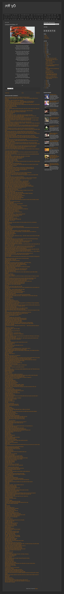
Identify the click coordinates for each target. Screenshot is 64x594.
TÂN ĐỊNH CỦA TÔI (53, 94)
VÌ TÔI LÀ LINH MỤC (8, 107)
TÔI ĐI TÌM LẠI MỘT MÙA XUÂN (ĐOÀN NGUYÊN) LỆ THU (15, 282)
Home (23, 92)
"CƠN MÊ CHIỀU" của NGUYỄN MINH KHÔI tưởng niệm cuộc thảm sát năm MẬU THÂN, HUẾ (20, 386)
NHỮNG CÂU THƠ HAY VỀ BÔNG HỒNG (12, 532)
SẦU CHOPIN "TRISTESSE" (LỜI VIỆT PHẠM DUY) (13, 158)
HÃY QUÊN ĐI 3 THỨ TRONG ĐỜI (10, 524)
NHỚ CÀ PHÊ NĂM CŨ (9, 480)
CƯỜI (55, 14)
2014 (46, 52)
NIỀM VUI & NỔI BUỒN (9, 497)
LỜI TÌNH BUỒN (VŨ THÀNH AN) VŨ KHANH (12, 201)
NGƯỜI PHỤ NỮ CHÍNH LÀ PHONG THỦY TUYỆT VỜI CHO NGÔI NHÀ (17, 479)
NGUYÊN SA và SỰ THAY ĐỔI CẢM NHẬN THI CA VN (14, 345)
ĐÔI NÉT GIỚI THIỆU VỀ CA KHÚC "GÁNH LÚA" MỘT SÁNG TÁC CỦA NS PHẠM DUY (19, 168)
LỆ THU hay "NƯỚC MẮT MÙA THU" (11, 356)
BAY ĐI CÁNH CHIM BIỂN (9, 202)
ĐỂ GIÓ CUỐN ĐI (8, 341)
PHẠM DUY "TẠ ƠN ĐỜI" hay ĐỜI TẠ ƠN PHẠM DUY (14, 374)
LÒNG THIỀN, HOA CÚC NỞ (10, 220)
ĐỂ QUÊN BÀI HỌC (8, 434)
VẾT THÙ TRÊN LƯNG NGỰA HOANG (11, 382)
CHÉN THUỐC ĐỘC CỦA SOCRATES (11, 442)
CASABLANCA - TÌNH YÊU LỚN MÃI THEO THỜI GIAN (14, 100)
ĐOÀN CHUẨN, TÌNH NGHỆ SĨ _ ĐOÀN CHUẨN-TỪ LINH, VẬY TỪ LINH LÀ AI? (18, 178)
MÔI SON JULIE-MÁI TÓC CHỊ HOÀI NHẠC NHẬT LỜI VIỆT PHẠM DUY (17, 254)
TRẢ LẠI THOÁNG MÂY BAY (9, 556)
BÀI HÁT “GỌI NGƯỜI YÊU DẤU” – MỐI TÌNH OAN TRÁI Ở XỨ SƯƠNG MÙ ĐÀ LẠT (19, 247)
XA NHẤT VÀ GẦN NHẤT (9, 217)
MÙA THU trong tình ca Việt (9, 388)
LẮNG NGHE (7, 499)
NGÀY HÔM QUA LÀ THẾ (9, 234)
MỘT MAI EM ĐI (7, 298)
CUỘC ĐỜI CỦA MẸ (8, 407)
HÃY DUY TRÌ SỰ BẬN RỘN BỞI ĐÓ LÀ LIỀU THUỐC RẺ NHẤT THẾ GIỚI (17, 230)
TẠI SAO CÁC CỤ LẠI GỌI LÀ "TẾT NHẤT (12, 464)
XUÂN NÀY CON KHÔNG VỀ (10, 112)
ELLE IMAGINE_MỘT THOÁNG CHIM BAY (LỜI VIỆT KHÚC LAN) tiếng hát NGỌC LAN (19, 167)
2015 (46, 51)
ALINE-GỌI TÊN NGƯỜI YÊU (10, 343)
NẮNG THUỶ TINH (8, 329)
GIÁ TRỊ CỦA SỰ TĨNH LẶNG (10, 401)
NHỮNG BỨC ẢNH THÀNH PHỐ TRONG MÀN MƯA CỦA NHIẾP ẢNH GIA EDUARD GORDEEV (21, 411)
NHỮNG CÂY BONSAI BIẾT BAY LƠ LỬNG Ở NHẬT (13, 455)
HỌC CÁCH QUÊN (8, 255)
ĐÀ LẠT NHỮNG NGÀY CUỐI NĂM (11, 439)
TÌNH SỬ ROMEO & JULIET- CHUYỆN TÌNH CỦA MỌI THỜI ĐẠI (15, 349)
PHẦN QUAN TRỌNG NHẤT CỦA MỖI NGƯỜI (12, 265)
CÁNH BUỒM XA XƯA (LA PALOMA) (11, 204)
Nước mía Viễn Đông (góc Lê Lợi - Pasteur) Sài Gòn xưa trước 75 (15, 421)
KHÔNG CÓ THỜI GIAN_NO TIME (10, 485)
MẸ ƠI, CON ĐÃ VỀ (8, 331)
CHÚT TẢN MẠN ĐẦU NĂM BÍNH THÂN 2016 (12, 469)
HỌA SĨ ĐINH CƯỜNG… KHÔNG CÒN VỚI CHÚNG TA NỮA (15, 514)
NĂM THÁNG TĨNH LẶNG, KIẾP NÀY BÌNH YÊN (13, 219)
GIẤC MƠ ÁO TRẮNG (8, 500)
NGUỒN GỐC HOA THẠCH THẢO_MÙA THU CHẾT (13, 286)
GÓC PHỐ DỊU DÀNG (8, 541)
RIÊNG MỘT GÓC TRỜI (50, 72)
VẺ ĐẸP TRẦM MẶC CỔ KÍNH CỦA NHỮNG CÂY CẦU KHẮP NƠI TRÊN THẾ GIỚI (18, 481)
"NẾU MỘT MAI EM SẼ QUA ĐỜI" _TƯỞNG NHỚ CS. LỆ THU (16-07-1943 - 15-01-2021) (19, 135)
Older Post (38, 92)
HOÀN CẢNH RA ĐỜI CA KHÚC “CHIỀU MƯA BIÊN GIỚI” (14, 157)
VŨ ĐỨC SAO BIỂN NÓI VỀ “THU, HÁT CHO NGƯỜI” (14, 203)
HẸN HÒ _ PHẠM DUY (8, 352)
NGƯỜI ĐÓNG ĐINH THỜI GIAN (10, 233)
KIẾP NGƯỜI (7, 406)
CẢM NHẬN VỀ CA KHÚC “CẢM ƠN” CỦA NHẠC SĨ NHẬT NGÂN (16, 280)
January (47, 86)
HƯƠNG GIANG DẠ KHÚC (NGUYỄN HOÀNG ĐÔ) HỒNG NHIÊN (16, 139)
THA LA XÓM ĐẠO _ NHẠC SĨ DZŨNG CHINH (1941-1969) (15, 289)
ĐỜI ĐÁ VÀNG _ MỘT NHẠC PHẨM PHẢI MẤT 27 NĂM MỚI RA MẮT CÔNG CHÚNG (19, 323)
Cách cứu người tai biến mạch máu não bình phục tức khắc (14, 473)
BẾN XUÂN (7, 354)
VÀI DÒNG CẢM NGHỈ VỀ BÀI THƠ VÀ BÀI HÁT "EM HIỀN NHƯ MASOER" (17, 266)
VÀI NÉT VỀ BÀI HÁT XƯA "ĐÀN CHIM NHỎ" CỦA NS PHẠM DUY (16, 169)
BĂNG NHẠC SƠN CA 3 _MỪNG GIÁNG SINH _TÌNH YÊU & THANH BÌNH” (17, 156)
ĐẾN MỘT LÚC (7, 261)
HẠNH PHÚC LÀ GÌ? (8, 223)
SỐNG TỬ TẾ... (7, 224)
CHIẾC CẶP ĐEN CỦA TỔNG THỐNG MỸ (12, 467)
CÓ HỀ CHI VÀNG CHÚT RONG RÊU (11, 516)
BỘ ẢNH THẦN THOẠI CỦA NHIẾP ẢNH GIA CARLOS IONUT (15, 548)
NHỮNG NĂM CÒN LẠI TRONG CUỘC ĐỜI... (12, 260)
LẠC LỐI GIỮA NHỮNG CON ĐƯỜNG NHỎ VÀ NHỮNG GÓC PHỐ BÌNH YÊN (18, 494)
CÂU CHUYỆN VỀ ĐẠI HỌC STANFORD (11, 508)
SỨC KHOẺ (14, 19)
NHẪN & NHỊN (7, 443)
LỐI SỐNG (31, 17)
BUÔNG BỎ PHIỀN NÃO (9, 393)
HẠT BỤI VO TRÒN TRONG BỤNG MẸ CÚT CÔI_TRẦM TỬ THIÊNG (16, 308)
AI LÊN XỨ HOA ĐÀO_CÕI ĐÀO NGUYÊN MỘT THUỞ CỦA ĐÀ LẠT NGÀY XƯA (18, 281)
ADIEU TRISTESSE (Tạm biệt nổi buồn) (11, 189)
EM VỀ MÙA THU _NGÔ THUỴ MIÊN (11, 159)
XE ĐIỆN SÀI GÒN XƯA (9, 449)
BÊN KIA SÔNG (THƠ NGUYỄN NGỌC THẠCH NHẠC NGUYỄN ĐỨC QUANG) (18, 185)
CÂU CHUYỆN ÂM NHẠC (38, 14)
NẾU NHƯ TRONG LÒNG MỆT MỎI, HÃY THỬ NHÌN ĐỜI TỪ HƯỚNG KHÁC (17, 430)
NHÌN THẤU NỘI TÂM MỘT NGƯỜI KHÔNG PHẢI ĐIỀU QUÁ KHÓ (16, 416)
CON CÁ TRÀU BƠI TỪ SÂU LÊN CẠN (11, 510)
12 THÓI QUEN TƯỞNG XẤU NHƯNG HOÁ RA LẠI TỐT (14, 390)
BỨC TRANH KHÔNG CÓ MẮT (10, 495)
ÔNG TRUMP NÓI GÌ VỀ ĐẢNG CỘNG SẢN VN (13, 389)
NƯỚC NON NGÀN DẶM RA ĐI (10, 380)
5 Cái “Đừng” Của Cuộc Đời (9, 403)
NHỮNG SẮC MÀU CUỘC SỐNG (10, 562)
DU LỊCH (5, 17)
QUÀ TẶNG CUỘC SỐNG (51, 17)
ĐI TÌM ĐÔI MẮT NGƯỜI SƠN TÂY (10, 381)
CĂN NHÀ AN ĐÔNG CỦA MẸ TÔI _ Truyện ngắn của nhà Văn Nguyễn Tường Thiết (18, 114)
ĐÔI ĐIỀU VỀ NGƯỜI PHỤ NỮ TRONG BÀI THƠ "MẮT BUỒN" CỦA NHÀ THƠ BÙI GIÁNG (20, 563)
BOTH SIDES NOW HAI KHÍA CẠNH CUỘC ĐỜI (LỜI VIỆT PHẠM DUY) (17, 184)
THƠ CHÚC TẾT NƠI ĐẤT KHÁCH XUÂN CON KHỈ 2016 (14, 468)
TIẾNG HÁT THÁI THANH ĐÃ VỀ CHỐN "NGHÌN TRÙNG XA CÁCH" (16, 342)
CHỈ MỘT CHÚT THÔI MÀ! (9, 568)
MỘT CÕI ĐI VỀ (7, 340)
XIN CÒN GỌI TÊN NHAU (9, 299)
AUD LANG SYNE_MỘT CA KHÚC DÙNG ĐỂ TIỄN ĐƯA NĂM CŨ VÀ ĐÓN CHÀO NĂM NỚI (20, 493)
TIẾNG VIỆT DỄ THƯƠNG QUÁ (10, 564)
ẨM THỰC (16, 14)
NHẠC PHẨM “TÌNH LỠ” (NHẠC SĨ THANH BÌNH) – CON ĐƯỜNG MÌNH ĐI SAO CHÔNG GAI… (21, 231)
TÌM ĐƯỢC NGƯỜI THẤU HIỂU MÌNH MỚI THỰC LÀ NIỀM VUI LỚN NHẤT (17, 409)
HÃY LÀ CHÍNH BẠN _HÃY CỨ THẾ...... (11, 218)
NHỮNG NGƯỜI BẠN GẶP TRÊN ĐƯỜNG (12, 447)
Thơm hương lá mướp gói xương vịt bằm (11, 503)
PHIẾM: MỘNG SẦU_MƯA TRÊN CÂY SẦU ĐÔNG (13, 320)
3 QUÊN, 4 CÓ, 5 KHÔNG (9, 441)
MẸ (37, 17)
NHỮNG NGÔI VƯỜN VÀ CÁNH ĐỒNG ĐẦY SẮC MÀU (14, 570)
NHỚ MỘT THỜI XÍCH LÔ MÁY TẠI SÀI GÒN (12, 448)
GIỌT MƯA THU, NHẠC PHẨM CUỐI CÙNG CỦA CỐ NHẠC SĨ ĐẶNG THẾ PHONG (19, 193)
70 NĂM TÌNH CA (7, 14)
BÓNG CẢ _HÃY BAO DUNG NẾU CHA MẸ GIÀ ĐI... (13, 196)
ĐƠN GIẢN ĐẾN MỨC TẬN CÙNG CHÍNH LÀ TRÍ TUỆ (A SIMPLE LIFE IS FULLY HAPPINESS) (21, 222)
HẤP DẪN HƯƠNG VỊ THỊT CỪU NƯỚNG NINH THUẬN (14, 540)
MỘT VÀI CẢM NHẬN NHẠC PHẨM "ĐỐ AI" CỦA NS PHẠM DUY (15, 269)
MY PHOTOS (47, 38)
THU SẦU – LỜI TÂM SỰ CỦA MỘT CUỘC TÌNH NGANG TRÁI (15, 187)
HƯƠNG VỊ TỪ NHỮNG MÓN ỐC (51, 76)
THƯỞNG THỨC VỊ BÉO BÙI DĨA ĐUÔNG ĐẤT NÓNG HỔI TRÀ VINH (16, 502)
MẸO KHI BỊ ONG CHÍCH (9, 432)
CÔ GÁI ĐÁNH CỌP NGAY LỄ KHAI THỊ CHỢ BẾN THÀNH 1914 (15, 451)
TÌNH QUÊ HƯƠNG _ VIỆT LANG (10, 259)
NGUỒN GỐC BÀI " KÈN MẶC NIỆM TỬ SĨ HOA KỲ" (13, 569)
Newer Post (7, 92)
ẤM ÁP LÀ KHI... (7, 505)
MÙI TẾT (6, 466)
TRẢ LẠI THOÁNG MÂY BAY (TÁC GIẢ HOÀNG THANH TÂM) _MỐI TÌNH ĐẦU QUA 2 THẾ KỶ (20, 132)
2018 (46, 47)
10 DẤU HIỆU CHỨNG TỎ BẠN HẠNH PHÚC (12, 392)
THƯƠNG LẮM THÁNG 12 (9, 560)
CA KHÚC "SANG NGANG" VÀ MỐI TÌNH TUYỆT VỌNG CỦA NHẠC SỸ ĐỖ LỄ (18, 358)
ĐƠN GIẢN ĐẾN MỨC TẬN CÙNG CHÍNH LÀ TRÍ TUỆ (14, 456)
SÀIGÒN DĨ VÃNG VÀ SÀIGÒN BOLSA (11, 477)
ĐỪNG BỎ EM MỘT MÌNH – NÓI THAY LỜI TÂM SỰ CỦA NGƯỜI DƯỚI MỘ (17, 294)
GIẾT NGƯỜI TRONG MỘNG (10, 232)
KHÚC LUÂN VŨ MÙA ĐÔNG (10, 537)
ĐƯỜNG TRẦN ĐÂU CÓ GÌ (9, 371)
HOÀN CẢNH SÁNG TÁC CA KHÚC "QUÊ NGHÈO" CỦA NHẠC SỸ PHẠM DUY (18, 377)
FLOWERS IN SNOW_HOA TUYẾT (11, 492)
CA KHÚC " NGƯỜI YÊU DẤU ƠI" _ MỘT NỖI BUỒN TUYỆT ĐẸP (16, 264)
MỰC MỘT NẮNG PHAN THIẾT (10, 534)
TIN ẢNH (39, 19)
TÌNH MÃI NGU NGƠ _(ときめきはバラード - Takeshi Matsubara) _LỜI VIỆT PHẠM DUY (19, 101)
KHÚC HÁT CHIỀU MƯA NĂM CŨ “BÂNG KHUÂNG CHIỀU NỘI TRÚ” (16, 579)
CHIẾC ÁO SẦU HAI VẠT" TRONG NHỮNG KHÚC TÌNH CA (15, 417)
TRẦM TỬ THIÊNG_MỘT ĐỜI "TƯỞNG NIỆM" (12, 536)
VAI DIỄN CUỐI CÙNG (8, 522)
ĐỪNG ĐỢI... (7, 221)
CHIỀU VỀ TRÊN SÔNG (9, 379)
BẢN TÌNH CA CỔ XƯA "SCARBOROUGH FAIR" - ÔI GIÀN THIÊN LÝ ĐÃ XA (17, 348)
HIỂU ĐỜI (6, 402)
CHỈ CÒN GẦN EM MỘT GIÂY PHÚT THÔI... (12, 301)
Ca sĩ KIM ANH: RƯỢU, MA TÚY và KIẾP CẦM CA (13, 314)
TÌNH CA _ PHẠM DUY (9, 372)
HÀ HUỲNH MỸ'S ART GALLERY (51, 58)
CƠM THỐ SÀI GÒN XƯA (9, 450)
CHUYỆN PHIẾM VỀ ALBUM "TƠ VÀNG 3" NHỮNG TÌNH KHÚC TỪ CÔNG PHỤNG (19, 322)
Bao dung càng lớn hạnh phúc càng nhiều (12, 404)
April (46, 81)
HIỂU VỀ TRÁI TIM (14, 17)
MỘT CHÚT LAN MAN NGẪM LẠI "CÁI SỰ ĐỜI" (13, 513)
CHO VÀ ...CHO (7, 517)
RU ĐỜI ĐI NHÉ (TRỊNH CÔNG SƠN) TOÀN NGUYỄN (14, 192)
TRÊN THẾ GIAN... (8, 225)
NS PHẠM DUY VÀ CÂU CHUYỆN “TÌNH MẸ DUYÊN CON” (15, 283)
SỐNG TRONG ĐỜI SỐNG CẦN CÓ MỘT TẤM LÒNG (52, 60)
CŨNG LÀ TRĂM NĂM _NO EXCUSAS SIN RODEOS (14, 207)
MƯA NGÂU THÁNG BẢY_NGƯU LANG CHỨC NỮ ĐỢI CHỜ (15, 309)
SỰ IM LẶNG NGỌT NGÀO (9, 561)
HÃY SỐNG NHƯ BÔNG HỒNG (10, 267)
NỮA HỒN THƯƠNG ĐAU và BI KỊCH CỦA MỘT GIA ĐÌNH (14, 360)
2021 (46, 44)
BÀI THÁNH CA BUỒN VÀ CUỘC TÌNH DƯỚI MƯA (13, 290)
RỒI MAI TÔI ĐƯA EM (8, 296)
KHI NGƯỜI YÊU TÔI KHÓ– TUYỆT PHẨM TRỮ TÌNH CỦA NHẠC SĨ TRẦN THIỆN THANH (20, 246)
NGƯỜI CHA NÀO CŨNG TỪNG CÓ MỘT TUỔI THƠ (52, 78)
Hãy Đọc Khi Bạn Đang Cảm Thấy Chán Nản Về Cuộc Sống (14, 418)
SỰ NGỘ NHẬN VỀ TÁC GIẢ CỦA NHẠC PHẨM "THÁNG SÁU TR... (51, 74)
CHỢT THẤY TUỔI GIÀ (9, 387)
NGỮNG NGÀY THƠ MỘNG (9, 324)
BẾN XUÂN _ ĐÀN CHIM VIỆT (10, 171)
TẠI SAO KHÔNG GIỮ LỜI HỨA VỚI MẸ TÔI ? (12, 361)
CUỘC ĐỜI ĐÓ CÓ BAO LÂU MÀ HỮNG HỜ (12, 330)
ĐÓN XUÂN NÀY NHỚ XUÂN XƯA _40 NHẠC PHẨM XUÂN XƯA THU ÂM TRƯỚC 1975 (19, 131)
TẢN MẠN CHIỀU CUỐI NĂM (10, 462)
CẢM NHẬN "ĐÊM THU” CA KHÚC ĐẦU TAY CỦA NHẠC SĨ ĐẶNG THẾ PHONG (18, 172)
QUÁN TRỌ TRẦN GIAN (9, 423)
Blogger (36, 588)
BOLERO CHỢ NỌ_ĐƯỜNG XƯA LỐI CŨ (12, 315)
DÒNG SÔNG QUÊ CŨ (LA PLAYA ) (11, 165)
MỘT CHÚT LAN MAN (8, 436)
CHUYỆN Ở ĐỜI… (8, 433)
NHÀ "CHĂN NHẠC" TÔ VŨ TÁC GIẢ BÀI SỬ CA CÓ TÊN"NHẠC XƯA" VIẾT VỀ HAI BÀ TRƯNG (21, 142)
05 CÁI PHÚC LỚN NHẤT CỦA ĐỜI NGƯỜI (12, 415)
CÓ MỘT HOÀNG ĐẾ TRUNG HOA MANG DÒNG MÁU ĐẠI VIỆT (16, 318)
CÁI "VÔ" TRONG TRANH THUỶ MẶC (11, 391)
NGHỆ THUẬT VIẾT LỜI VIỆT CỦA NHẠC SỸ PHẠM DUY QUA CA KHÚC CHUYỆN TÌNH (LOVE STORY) (22, 357)
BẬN (5, 504)
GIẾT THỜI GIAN (8, 566)
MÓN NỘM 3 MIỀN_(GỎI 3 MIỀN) (10, 539)
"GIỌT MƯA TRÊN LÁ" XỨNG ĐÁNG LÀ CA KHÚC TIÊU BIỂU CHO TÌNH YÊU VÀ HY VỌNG (20, 136)
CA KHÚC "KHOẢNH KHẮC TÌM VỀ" (11, 106)
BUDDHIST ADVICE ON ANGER (10, 412)
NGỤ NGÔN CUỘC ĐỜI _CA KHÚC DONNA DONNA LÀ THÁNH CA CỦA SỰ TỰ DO (19, 190)
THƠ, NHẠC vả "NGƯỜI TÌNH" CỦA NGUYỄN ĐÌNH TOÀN (14, 376)
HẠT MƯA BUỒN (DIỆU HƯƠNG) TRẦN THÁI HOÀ (13, 215)
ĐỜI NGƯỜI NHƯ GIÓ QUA (9, 370)
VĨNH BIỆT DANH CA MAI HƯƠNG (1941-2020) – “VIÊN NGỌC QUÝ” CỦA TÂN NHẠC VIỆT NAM (21, 295)
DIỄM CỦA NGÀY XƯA (8, 347)
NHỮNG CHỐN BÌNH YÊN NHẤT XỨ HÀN (12, 531)
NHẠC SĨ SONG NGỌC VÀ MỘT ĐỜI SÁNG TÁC (13, 431)
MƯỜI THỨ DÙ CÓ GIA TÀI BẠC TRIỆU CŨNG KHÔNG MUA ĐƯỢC (16, 440)
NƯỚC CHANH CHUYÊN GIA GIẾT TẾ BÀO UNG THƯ (14, 422)
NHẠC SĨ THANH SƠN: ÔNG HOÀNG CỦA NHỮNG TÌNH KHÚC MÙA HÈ (17, 97)
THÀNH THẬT (7, 483)
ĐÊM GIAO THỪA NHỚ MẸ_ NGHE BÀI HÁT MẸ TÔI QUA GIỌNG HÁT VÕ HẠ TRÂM (19, 279)
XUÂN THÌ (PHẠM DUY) (9, 166)
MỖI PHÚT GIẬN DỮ (8, 557)
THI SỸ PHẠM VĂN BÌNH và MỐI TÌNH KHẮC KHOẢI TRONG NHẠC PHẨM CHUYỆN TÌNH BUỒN (21, 375)
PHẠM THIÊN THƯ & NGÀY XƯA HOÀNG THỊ (12, 355)
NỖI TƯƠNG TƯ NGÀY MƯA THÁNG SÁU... (12, 216)
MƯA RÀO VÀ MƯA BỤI (9, 472)
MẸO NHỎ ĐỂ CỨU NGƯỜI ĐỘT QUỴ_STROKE (54, 101)
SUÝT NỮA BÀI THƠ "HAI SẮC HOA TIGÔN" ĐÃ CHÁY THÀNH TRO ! (16, 496)
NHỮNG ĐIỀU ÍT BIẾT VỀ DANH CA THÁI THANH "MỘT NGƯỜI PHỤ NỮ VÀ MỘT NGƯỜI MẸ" (21, 145)
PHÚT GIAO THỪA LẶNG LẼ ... (10, 353)
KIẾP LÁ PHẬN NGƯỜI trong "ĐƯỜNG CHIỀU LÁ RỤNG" (14, 384)
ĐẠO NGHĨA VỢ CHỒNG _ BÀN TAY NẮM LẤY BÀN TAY (14, 484)
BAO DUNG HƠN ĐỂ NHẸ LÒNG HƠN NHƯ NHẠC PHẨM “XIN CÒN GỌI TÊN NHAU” (19, 102)
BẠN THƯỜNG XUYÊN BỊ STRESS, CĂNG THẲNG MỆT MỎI (15, 263)
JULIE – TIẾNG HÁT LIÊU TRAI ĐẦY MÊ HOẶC (13, 284)
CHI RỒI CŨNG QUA (8, 553)
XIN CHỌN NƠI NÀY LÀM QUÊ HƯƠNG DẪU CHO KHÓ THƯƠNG (16, 173)
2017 (46, 48)
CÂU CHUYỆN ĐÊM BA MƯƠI (10, 438)
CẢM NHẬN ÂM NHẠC (25, 14)
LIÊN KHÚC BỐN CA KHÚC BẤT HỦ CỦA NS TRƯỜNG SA (15, 291)
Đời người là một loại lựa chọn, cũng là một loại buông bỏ (14, 446)
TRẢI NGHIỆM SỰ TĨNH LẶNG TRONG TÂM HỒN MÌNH (14, 226)
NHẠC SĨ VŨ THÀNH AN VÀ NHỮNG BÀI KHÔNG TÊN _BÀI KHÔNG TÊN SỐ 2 (18, 122)
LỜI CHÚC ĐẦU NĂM (8, 463)
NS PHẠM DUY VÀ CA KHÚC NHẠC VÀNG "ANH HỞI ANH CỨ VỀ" (16, 268)
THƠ (33, 19)
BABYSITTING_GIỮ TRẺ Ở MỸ (10, 509)
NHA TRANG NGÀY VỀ (9, 113)
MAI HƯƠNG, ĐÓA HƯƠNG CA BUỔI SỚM (12, 170)
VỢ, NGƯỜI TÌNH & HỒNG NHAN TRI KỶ (12, 512)
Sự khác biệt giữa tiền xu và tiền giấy (11, 525)
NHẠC (42, 17)
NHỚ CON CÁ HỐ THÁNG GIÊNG (10, 555)
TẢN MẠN (22, 19)
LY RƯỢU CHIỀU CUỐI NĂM (10, 461)
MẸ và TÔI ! (7, 285)
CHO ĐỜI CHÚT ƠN (8, 373)
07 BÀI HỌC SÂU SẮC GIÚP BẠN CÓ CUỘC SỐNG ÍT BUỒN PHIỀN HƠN (17, 471)
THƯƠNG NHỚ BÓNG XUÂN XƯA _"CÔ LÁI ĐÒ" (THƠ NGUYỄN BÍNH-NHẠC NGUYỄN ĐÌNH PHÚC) (22, 125)
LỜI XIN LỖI (7, 419)
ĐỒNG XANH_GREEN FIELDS (10, 191)
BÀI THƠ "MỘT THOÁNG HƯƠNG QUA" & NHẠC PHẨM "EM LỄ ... (52, 65)
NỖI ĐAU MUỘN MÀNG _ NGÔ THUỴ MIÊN (12, 328)
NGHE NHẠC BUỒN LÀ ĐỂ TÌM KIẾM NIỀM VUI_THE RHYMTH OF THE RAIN (18, 312)
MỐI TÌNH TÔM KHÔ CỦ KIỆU (10, 414)
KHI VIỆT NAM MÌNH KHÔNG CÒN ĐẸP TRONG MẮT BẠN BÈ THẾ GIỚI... (17, 558)
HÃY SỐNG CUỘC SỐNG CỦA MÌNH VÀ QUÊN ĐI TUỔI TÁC (15, 545)
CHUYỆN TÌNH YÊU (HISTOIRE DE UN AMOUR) (13, 206)
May (46, 80)
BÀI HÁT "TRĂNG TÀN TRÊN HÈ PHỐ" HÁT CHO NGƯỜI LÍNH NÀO (16, 313)
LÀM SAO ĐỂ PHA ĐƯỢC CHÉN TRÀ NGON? (12, 529)
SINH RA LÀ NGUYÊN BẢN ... (10, 511)
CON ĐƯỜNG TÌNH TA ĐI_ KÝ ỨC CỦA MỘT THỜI (13, 362)
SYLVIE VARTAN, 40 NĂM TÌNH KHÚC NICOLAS (13, 542)
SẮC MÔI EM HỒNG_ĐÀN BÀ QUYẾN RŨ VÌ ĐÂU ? (13, 321)
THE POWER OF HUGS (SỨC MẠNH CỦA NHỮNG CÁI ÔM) (15, 571)
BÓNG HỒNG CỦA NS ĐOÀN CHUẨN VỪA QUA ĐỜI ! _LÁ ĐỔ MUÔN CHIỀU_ (18, 262)
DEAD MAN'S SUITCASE (9, 476)
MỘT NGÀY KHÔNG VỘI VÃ (9, 507)
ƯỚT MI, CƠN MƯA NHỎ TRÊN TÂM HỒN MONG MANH (14, 116)
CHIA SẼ (48, 14)
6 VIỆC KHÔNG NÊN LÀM (9, 559)
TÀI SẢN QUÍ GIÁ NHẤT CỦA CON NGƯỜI (12, 567)
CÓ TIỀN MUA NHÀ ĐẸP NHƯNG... (11, 498)
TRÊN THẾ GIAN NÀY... (9, 577)
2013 (46, 87)
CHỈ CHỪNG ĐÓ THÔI (8, 344)
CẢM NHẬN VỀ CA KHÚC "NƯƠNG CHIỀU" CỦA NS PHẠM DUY (16, 319)
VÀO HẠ (47, 67)
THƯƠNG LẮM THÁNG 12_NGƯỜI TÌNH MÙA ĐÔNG (14, 292)
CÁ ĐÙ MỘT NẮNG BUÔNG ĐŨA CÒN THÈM (12, 501)
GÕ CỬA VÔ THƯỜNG (9, 400)
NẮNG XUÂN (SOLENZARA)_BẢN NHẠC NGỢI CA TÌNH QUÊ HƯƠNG (17, 258)
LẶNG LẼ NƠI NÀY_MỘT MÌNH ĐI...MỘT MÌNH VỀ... (13, 338)
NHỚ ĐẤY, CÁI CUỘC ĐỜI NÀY (10, 420)
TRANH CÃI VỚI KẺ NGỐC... (10, 526)
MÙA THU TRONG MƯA (9, 297)
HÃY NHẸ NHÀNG (8, 452)
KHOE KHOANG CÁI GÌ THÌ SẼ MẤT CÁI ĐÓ (12, 487)
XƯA (54, 19)
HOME (46, 35)
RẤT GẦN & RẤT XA (8, 530)
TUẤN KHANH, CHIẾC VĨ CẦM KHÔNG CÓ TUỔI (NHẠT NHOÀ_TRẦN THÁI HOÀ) (18, 110)
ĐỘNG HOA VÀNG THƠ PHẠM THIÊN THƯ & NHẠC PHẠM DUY (16, 248)
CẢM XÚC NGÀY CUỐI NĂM (10, 454)
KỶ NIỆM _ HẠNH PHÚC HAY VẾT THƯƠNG (12, 535)
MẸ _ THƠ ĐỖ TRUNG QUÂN (10, 533)
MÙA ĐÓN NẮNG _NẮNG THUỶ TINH (11, 160)
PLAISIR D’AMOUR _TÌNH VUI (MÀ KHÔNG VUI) (13, 163)
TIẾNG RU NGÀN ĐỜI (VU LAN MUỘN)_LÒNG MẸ (13, 194)
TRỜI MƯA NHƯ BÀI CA (9, 424)
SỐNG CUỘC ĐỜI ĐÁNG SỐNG (10, 270)
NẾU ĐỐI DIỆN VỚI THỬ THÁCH (10, 565)
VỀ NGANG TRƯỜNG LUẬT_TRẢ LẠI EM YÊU (13, 317)
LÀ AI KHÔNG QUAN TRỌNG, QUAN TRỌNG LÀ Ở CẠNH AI (15, 474)
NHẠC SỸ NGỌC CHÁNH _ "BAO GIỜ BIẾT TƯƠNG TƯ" (14, 385)
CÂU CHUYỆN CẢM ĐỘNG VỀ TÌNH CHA (12, 405)
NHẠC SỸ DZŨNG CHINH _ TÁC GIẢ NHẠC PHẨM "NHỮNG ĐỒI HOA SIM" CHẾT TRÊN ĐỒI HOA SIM (22, 369)
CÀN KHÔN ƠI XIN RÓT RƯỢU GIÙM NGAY (12, 515)
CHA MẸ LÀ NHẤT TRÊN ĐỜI (10, 435)
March (47, 83)
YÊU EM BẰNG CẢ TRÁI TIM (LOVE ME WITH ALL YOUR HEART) (16, 205)
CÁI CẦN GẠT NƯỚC (8, 229)
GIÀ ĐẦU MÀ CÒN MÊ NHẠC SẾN (10, 307)
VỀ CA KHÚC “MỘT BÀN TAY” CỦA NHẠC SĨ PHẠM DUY (14, 176)
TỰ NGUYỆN (7, 482)
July (46, 55)
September (48, 54)
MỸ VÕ (10, 6)
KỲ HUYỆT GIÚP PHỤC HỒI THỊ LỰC (11, 413)
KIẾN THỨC (23, 17)
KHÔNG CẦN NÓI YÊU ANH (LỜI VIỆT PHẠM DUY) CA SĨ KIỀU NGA (16, 208)
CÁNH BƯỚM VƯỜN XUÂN (9, 346)
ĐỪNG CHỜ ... (7, 576)
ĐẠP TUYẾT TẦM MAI (8, 470)
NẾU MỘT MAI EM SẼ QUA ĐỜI (10, 293)
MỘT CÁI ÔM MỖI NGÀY (9, 475)
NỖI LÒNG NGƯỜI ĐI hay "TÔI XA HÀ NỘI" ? (12, 378)
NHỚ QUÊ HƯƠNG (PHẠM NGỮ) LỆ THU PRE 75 (13, 188)
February (47, 84)
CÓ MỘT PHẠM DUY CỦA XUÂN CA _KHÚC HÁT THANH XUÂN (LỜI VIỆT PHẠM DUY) (19, 128)
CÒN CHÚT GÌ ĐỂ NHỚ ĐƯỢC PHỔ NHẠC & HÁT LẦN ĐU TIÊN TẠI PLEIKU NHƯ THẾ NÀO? (20, 359)
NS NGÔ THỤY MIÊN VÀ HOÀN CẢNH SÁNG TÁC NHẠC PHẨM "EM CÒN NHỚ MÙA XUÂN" (20, 278)
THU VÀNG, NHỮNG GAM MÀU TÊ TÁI (11, 300)
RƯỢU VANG (6, 19)
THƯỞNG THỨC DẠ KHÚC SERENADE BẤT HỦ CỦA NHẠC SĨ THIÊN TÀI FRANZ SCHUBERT (21, 177)
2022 (46, 42)
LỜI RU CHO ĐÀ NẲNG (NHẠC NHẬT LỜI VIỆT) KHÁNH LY (15, 195)
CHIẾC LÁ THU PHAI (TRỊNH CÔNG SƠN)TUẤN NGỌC (14, 197)
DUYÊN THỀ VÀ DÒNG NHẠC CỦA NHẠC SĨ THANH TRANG (15, 111)
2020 (46, 45)
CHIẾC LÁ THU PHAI (49, 63)
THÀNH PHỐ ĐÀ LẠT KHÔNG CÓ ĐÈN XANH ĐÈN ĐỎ (14, 478)
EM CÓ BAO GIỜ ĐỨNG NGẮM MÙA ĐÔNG (12, 437)
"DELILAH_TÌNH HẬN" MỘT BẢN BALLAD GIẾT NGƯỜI (14, 103)
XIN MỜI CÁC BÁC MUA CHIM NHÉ (11, 453)
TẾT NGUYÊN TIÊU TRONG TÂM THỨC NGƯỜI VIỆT (14, 465)
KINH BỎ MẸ (7, 316)
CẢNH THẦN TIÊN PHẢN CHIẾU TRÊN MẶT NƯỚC (13, 547)
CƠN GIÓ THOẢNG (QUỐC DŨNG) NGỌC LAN (13, 198)
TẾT (28, 19)
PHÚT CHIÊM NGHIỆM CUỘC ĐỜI (11, 399)
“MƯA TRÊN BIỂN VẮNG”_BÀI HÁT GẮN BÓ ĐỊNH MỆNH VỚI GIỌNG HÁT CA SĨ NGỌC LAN (20, 115)
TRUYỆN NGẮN (47, 19)
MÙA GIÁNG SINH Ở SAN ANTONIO (11, 538)
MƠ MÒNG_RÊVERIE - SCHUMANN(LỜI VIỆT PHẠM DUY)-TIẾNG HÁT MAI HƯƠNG (19, 186)
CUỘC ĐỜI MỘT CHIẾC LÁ (9, 408)
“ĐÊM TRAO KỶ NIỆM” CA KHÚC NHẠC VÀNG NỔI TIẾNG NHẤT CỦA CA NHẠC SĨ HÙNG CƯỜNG (21, 164)
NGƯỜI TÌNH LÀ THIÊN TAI (9, 327)
